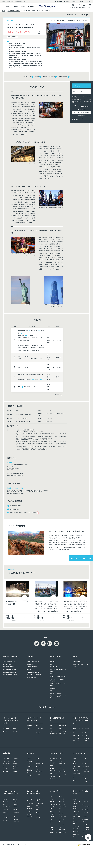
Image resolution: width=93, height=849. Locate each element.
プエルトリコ (85, 824)
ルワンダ (61, 811)
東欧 (51, 664)
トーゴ (61, 822)
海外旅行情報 (76, 661)
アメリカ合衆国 (85, 835)
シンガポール (62, 726)
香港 (51, 728)
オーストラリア (30, 800)
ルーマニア (39, 772)
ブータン (38, 733)
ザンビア (61, 827)
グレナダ (84, 799)
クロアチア (29, 775)
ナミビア (61, 802)
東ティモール (62, 731)
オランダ (75, 771)
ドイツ (84, 758)
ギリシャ (15, 809)
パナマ (84, 822)
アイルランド (85, 766)
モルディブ (29, 814)
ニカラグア (85, 819)
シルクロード (85, 738)
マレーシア (62, 734)
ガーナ (51, 822)
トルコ (5, 799)
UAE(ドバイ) (16, 822)
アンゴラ (52, 796)
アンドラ (84, 781)
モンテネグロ (39, 764)
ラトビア (52, 765)
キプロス (15, 807)
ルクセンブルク (76, 774)
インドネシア (53, 734)
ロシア (61, 758)
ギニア (51, 824)
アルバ (74, 806)
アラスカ (75, 799)
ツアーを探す (5, 6)
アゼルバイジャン (53, 759)
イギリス (75, 780)
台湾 (51, 726)
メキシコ (84, 816)
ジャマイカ (85, 809)
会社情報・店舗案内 (32, 667)
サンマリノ (85, 764)
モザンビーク (62, 799)
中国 (74, 743)
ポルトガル (85, 769)
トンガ (37, 815)
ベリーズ (75, 814)
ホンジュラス (85, 807)
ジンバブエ (62, 830)
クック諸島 (29, 809)
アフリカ (52, 674)
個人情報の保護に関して (15, 506)
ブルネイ (52, 731)
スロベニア (39, 766)
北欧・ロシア (53, 667)
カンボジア (6, 731)
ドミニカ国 (76, 831)
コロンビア (15, 766)
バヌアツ (38, 818)
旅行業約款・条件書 (8, 667)
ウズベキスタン (85, 729)
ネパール (38, 726)
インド (28, 731)
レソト (51, 830)
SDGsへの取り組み (31, 677)
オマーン (5, 802)
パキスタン (29, 726)
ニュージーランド (39, 804)
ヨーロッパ (52, 661)
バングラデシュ (39, 729)
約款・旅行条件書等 (14, 509)
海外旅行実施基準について (10, 675)
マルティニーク (85, 813)
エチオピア (52, 816)
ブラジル (15, 769)
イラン (14, 816)
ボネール (75, 821)
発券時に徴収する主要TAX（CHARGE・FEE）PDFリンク (23, 512)
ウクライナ (62, 766)
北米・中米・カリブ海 (55, 693)
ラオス (14, 728)
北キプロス (6, 804)
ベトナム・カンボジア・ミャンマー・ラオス (58, 684)
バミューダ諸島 (76, 817)
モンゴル (84, 741)
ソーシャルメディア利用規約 (34, 675)
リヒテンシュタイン (76, 767)
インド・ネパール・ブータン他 (58, 676)
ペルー (14, 761)
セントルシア (85, 827)
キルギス (84, 735)
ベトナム (15, 731)
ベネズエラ (15, 758)
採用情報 (29, 669)
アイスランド (53, 776)
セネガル (61, 814)
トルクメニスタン (76, 729)
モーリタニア (62, 832)
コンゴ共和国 (53, 804)
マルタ (74, 758)
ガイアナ (5, 772)
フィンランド (53, 773)
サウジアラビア (16, 813)
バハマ (74, 809)
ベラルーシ (52, 779)
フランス (84, 761)
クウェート (6, 820)
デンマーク (62, 764)
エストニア (52, 768)
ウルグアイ (6, 761)
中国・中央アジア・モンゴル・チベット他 (58, 680)
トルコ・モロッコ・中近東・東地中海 (58, 670)
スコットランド (85, 772)
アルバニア (39, 761)
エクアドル (6, 758)
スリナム (15, 772)
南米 (51, 691)
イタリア (75, 761)
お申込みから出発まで (9, 661)
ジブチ (51, 811)
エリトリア (52, 814)
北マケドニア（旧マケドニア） (30, 770)
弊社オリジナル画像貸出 (33, 672)
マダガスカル (53, 832)
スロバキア (39, 774)
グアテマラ (85, 802)
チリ (4, 766)
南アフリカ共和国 (62, 808)
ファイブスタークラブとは (18, 6)
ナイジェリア (62, 804)
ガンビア (52, 819)
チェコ (37, 769)
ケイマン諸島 (30, 803)
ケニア (51, 827)
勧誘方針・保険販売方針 (9, 669)
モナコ (74, 764)
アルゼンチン (6, 764)
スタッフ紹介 (31, 6)
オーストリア (30, 766)
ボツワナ (52, 802)
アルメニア (52, 771)
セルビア (38, 758)
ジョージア (52, 763)
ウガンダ (61, 824)
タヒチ (37, 812)
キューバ (75, 829)
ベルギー (84, 776)
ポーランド (29, 761)
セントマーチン (85, 830)
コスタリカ (76, 826)
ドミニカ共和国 (76, 835)
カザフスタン (76, 735)
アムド (84, 733)
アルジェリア (6, 807)
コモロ (28, 806)
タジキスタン (76, 741)
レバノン (5, 812)
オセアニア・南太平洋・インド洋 (58, 697)
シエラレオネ (62, 816)
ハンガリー (29, 764)
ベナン (51, 799)
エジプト (5, 809)
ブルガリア (29, 758)
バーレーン (6, 815)
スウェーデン (62, 761)
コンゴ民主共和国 (53, 808)
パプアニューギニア (39, 809)
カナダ (74, 824)
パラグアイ (15, 764)
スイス (84, 779)
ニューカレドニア (39, 800)
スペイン (75, 778)
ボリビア (5, 769)
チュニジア (15, 804)
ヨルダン (15, 799)
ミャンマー (6, 728)
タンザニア (62, 819)
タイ (60, 728)
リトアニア (62, 772)
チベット (75, 733)
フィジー (29, 811)
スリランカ (29, 728)
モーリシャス (30, 816)
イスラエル (15, 819)
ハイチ (84, 804)
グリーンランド (62, 775)
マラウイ (61, 796)
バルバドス (76, 811)
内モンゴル (76, 738)
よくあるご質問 (7, 664)
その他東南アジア (54, 688)
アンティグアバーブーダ (76, 802)
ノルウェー (62, 769)
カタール (5, 817)
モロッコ (15, 802)
